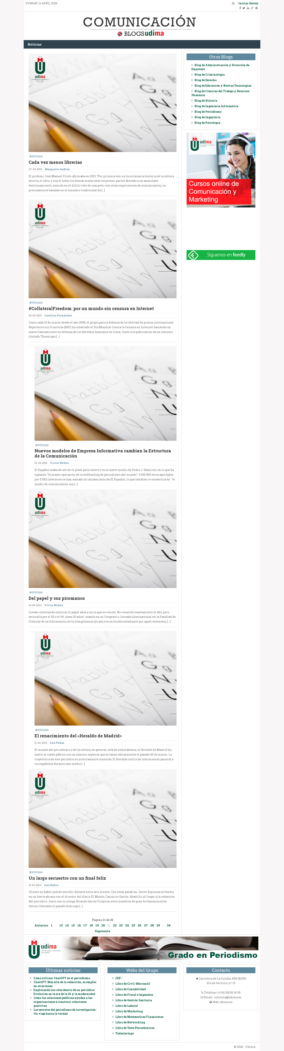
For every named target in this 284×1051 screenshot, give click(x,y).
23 (121, 925)
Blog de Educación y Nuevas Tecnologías (222, 85)
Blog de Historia (205, 100)
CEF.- (118, 978)
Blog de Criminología (209, 74)
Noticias (35, 44)
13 (61, 925)
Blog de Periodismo (207, 111)
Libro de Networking (130, 1022)
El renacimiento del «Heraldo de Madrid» (78, 736)
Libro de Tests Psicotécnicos (134, 1028)
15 (73, 925)
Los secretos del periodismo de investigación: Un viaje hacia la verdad (65, 1011)
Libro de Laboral (126, 1006)
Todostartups (124, 1033)
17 (85, 925)
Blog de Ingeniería (207, 117)
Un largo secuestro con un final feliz (67, 878)
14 (67, 925)
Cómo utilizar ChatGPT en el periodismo (62, 978)
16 (79, 925)
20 (103, 925)
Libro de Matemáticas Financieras (139, 1017)
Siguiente (102, 931)
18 (91, 925)
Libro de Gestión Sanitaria (133, 1000)
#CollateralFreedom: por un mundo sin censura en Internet (91, 308)
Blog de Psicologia (207, 123)
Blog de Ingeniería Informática (216, 106)
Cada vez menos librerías (55, 162)
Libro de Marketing (129, 1011)
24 (127, 925)
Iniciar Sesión (248, 3)
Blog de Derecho (205, 80)
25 (133, 925)
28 (152, 925)
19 (97, 925)
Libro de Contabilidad (130, 989)
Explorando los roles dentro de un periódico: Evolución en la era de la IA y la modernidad (64, 992)
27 (146, 925)
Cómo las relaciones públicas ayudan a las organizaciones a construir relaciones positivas (63, 1002)
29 (158, 925)
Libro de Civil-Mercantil (132, 983)
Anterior (41, 925)
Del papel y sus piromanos (57, 598)
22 (115, 925)
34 (169, 925)
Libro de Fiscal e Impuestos (134, 995)
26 (139, 925)
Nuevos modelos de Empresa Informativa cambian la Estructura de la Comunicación (103, 453)
